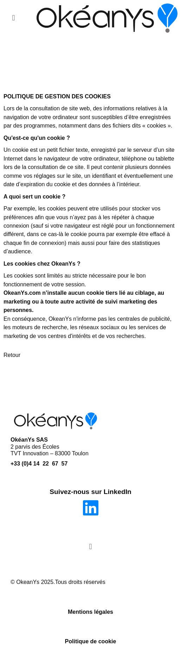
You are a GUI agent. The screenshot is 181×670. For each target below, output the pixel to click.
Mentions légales (90, 612)
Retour (12, 355)
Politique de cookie (90, 641)
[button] (13, 18)
